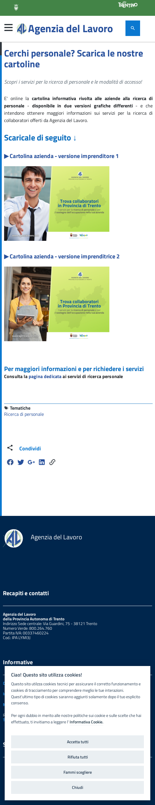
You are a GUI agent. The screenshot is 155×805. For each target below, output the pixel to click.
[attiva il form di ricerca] (132, 28)
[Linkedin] (42, 462)
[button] (8, 27)
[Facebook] (10, 462)
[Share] (52, 462)
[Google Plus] (31, 462)
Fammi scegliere (77, 772)
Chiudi (77, 787)
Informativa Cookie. (86, 722)
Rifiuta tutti (78, 757)
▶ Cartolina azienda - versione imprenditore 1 (61, 155)
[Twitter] (21, 462)
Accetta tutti (77, 742)
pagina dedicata (45, 376)
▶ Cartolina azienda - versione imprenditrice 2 (62, 256)
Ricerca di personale (24, 414)
